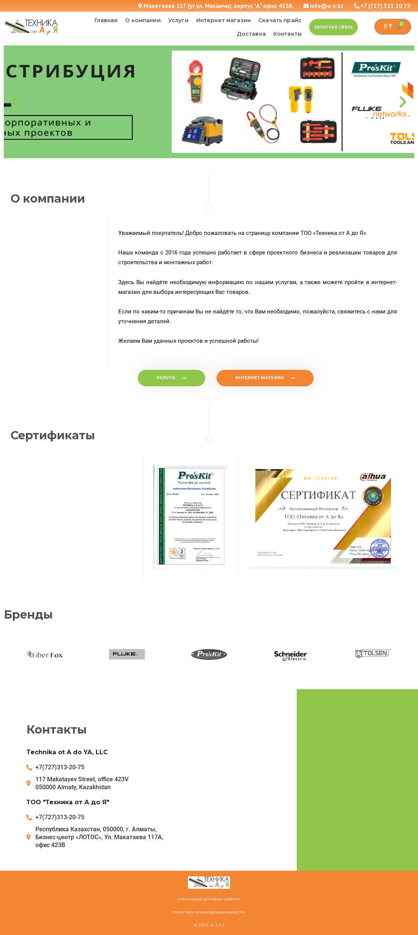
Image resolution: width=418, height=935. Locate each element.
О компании (143, 20)
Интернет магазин (223, 20)
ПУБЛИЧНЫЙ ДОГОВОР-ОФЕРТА (209, 899)
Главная (106, 20)
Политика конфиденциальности (209, 912)
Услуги (178, 20)
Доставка (251, 33)
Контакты (287, 33)
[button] (333, 27)
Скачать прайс (280, 20)
